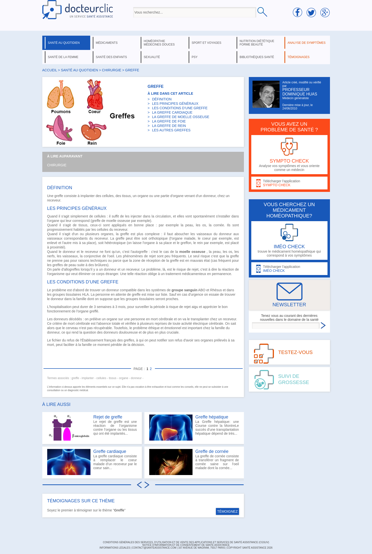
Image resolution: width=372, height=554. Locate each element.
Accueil (49, 70)
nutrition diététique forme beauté (257, 42)
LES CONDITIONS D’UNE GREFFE (180, 108)
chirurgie (111, 70)
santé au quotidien (64, 43)
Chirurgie (57, 165)
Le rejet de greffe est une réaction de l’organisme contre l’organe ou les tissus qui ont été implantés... (92, 428)
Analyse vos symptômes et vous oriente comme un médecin (289, 155)
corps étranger (107, 274)
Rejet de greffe (107, 417)
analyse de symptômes (307, 43)
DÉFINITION (161, 99)
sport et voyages (207, 43)
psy (195, 57)
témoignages (299, 57)
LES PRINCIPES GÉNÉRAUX (175, 104)
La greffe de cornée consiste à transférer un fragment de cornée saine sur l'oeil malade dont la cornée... (194, 462)
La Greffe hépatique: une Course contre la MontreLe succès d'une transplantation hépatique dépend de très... (194, 428)
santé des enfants (111, 57)
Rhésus (216, 290)
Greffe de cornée (212, 451)
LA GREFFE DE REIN (169, 126)
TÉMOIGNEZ (227, 511)
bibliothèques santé (257, 57)
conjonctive (92, 256)
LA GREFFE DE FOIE (169, 121)
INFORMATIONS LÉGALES (115, 547)
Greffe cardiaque (109, 451)
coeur (206, 238)
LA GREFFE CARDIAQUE (172, 112)
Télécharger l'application (289, 183)
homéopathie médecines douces (159, 42)
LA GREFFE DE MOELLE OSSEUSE (180, 117)
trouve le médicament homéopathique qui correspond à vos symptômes (289, 240)
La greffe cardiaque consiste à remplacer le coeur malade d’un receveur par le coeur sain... (92, 462)
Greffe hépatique (211, 417)
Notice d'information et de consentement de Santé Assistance (186, 545)
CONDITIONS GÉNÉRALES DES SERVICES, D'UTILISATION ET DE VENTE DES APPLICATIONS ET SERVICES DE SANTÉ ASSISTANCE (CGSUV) (186, 542)
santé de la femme (63, 57)
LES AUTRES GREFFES (171, 130)
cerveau (72, 328)
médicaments (107, 43)
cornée (218, 225)
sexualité (152, 57)
